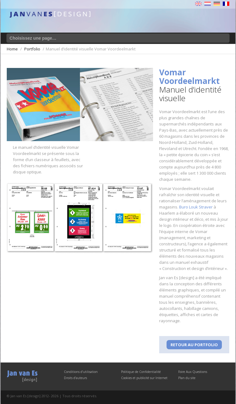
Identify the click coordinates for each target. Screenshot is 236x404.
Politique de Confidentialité (141, 372)
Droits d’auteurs (75, 378)
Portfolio (32, 49)
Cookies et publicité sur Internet (144, 378)
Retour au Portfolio (194, 344)
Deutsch (217, 4)
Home (12, 49)
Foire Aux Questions (192, 372)
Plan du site (186, 378)
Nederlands (207, 4)
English (198, 4)
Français (226, 4)
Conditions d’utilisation (81, 372)
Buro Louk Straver (196, 207)
